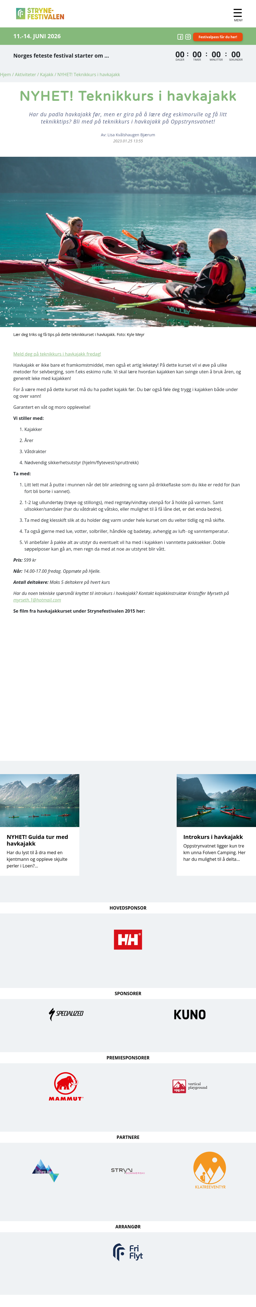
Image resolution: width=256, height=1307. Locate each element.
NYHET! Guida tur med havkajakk (37, 840)
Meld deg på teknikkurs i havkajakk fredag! (57, 354)
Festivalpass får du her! (218, 37)
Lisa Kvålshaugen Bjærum (131, 134)
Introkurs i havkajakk (213, 837)
